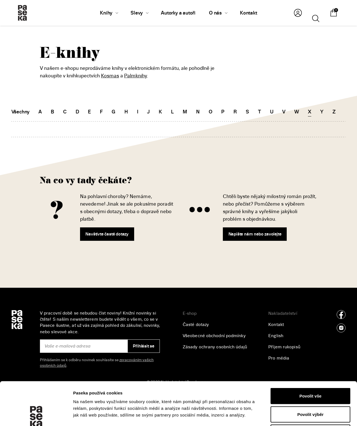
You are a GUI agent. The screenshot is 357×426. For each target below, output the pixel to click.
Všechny (20, 112)
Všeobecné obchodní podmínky (214, 335)
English (275, 335)
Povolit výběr (310, 371)
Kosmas (110, 75)
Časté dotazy (196, 324)
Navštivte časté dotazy (107, 234)
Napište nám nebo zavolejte (254, 234)
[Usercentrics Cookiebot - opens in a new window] (36, 415)
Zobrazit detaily (296, 415)
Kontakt (276, 324)
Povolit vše (310, 352)
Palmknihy (135, 75)
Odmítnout (310, 389)
